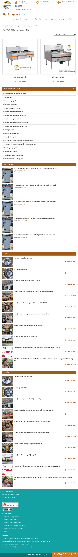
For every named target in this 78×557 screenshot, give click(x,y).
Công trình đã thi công (11, 133)
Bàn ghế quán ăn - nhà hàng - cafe (15, 93)
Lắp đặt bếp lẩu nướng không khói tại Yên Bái (28, 325)
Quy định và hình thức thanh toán (14, 528)
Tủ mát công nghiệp (10, 151)
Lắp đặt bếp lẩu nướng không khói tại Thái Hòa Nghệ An (31, 314)
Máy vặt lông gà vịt (10, 137)
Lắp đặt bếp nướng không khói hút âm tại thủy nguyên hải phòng (34, 291)
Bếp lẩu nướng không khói (12, 119)
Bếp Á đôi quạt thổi (20, 77)
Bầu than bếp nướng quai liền (23, 258)
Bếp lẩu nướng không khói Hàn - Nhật (16, 122)
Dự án (46, 19)
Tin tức (53, 19)
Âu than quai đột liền (20, 269)
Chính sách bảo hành (10, 519)
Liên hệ (61, 19)
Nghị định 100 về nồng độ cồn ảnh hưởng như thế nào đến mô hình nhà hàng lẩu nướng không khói (43, 359)
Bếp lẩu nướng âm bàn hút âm (13, 111)
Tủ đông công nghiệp (11, 148)
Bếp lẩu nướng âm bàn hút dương (15, 115)
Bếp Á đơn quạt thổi (58, 77)
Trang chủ (17, 19)
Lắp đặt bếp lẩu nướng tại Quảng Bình (25, 336)
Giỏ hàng (70, 19)
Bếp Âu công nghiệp (10, 104)
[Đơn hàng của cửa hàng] (65, 35)
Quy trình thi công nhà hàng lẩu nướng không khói (20, 144)
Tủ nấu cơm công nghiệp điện (13, 155)
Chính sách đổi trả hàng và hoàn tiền (15, 525)
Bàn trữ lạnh (8, 97)
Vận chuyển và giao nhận (11, 517)
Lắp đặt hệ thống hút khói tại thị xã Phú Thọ (27, 280)
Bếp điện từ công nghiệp (12, 108)
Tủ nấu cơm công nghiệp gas (13, 159)
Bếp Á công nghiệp (10, 101)
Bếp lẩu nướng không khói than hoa (15, 126)
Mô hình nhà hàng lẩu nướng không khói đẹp (18, 140)
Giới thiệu (27, 19)
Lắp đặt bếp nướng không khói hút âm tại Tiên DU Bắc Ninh (32, 303)
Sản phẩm (37, 19)
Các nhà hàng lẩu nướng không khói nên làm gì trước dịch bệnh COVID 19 (37, 347)
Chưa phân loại (9, 130)
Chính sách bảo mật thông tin (12, 522)
